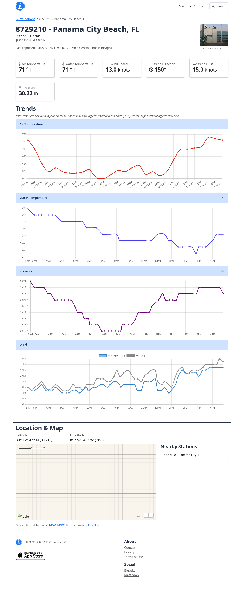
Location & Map (39, 428)
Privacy (129, 552)
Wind (23, 344)
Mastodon (131, 575)
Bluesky (129, 570)
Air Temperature (31, 124)
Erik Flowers (95, 525)
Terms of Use (133, 557)
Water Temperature (33, 198)
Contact (199, 6)
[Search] (218, 6)
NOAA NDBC (57, 525)
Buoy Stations (25, 19)
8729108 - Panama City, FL (182, 455)
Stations (185, 6)
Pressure (26, 271)
